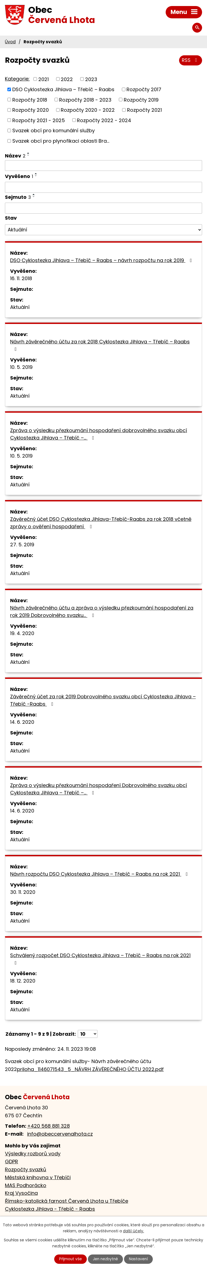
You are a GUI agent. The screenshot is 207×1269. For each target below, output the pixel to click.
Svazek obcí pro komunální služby (53, 130)
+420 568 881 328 (48, 1125)
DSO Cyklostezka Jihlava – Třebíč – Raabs (63, 89)
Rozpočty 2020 (30, 110)
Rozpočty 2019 (141, 99)
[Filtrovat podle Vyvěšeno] (103, 187)
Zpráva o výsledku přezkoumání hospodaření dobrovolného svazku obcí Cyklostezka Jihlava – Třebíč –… (98, 434)
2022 (67, 79)
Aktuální (20, 307)
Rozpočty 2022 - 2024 (104, 120)
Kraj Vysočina (21, 1193)
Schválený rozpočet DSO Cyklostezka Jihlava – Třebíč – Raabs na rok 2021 (100, 958)
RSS (190, 60)
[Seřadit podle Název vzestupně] (28, 153)
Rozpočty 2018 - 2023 (85, 99)
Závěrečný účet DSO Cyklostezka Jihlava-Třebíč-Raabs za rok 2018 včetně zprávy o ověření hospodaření (100, 523)
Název (15, 155)
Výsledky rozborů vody (33, 1153)
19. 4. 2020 (22, 633)
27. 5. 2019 (22, 544)
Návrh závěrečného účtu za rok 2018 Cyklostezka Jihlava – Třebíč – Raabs (100, 345)
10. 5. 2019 (21, 367)
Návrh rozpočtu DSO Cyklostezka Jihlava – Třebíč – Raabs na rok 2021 (100, 874)
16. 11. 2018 (21, 278)
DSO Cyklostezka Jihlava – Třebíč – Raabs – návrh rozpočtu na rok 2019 (102, 260)
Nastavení (139, 1259)
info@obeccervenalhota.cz (60, 1133)
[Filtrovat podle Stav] (103, 229)
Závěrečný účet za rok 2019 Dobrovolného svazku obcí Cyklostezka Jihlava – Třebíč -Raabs (103, 700)
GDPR (11, 1161)
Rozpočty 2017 (144, 89)
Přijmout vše (70, 1259)
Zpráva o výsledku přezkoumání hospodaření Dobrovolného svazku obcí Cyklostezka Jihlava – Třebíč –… (98, 789)
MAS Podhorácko (25, 1185)
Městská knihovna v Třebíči (38, 1177)
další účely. (133, 1231)
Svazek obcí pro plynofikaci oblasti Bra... (60, 140)
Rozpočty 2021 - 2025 (38, 120)
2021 (43, 79)
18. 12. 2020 (22, 980)
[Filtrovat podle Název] (103, 165)
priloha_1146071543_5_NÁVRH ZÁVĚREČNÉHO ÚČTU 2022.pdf (90, 1069)
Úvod (10, 42)
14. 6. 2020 (22, 722)
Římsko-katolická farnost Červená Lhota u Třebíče (66, 1201)
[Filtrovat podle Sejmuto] (103, 208)
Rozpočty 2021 (144, 110)
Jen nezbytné (106, 1259)
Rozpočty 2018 (29, 99)
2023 (91, 79)
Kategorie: (17, 78)
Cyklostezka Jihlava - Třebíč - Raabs (50, 1208)
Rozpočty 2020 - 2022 (88, 110)
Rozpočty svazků (25, 1169)
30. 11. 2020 (22, 892)
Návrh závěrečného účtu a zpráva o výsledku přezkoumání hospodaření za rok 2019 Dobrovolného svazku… (101, 611)
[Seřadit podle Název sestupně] (28, 155)
